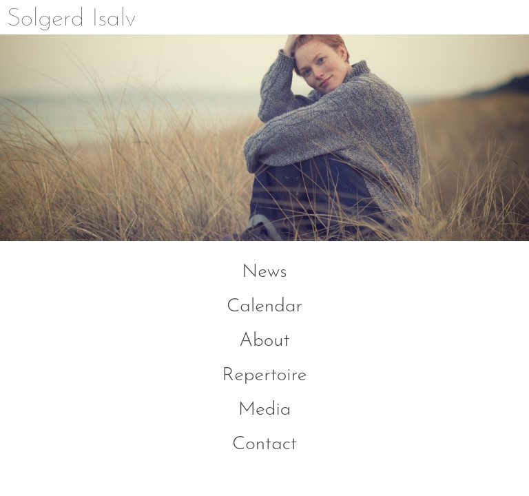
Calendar (264, 306)
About (264, 341)
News (264, 272)
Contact (264, 444)
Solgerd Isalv (71, 19)
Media (264, 410)
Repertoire (264, 375)
